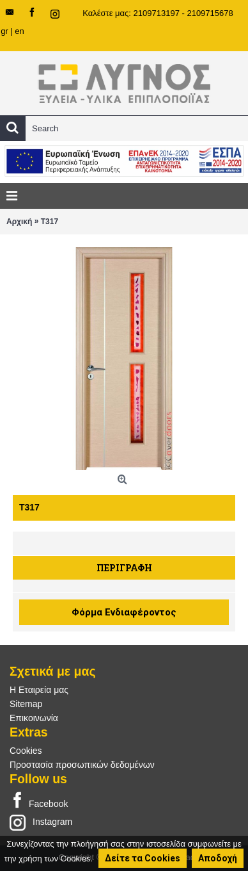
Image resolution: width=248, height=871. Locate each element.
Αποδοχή (217, 858)
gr (4, 31)
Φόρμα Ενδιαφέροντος (124, 612)
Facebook (39, 801)
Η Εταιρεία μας (39, 690)
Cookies (26, 750)
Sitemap (26, 704)
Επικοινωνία (34, 718)
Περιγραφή (124, 568)
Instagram (41, 822)
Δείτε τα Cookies (142, 858)
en (19, 31)
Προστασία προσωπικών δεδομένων (82, 765)
